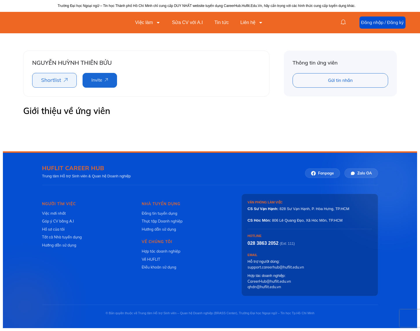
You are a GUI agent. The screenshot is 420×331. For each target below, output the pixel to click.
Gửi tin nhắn (340, 80)
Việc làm (147, 22)
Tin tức (221, 22)
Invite (97, 80)
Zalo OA (361, 173)
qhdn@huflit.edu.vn (264, 286)
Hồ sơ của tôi (53, 229)
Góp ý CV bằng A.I (58, 221)
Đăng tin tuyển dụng (159, 213)
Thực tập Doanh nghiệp (162, 221)
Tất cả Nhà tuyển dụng (62, 237)
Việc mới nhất (54, 213)
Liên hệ (251, 22)
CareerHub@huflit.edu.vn (269, 281)
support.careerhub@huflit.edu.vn (276, 267)
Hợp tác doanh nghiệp (161, 251)
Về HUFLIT (151, 259)
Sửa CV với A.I (187, 22)
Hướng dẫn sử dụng (59, 245)
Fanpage (322, 173)
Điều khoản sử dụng (159, 267)
